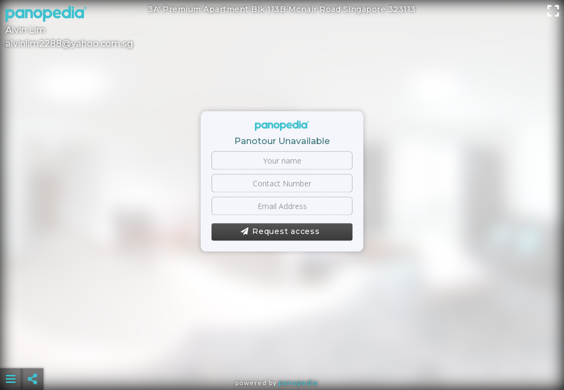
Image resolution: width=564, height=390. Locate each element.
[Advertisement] (282, 352)
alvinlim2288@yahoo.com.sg (69, 43)
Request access (280, 232)
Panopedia (298, 383)
